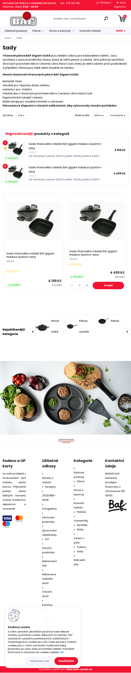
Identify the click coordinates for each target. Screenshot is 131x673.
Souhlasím (66, 661)
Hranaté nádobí (90, 31)
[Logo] (23, 18)
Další (119, 30)
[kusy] (79, 285)
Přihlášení (105, 2)
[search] (106, 20)
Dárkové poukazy (16, 31)
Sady (19, 38)
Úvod (7, 38)
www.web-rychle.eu (79, 669)
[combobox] (100, 115)
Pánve (36, 31)
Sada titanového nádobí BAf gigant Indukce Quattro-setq (31, 255)
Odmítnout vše (39, 661)
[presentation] (33, 332)
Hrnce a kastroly (60, 31)
